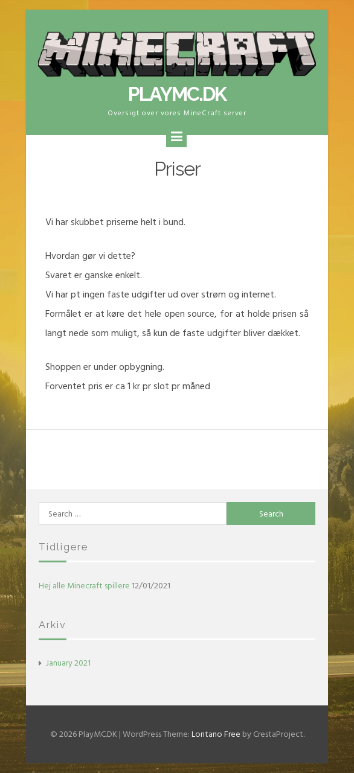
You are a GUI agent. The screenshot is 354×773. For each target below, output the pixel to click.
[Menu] (176, 137)
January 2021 (68, 663)
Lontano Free (215, 734)
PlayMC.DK (177, 94)
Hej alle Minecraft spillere (84, 586)
